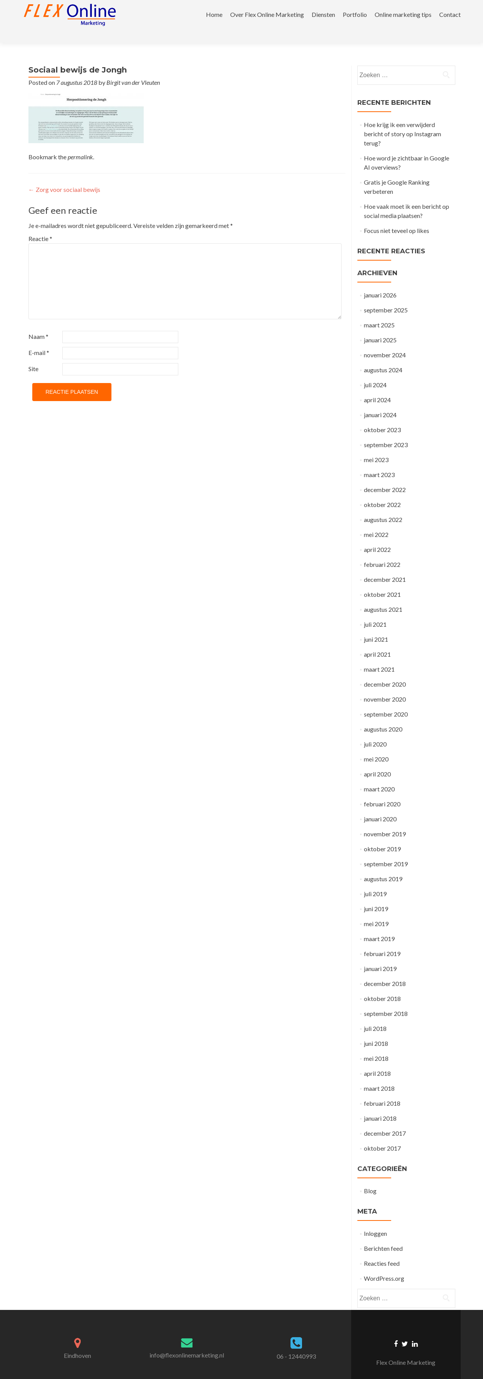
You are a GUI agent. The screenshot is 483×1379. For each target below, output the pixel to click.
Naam (38, 323)
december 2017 (385, 1119)
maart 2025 (379, 311)
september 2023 (386, 431)
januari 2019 (380, 955)
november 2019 (385, 820)
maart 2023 (379, 461)
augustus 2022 (383, 506)
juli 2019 (375, 880)
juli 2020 (375, 730)
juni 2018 (376, 1030)
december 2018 (385, 970)
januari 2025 (380, 326)
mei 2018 (376, 1045)
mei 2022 (376, 521)
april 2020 (377, 760)
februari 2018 (382, 1089)
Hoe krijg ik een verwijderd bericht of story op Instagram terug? (402, 120)
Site (33, 355)
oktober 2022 (382, 491)
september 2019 (386, 850)
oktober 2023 (382, 416)
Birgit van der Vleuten (133, 69)
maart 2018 (379, 1074)
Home (214, 14)
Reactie (40, 225)
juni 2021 (376, 625)
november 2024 (385, 341)
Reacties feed (382, 1249)
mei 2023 (376, 446)
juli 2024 (375, 371)
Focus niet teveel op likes (396, 217)
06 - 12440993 (296, 1342)
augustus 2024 (383, 356)
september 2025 (386, 296)
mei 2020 (376, 745)
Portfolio (355, 14)
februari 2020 (382, 790)
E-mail (38, 339)
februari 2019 (382, 940)
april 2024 (377, 386)
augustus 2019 (383, 865)
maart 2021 (379, 655)
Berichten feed (383, 1235)
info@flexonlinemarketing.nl (186, 1341)
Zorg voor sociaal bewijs (64, 176)
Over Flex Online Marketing (267, 14)
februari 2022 (382, 551)
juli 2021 (375, 610)
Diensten (323, 14)
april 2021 (377, 640)
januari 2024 (380, 401)
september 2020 (386, 700)
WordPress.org (384, 1264)
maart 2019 (379, 925)
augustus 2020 (383, 715)
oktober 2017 (382, 1134)
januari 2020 (380, 805)
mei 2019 (376, 910)
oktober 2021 (382, 581)
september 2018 (386, 1000)
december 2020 (385, 670)
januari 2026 (380, 281)
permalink (80, 143)
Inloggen (375, 1220)
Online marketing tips (403, 14)
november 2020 (385, 685)
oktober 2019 (382, 835)
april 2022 (377, 536)
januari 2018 (380, 1104)
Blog (370, 1177)
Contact (450, 14)
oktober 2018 (382, 985)
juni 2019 (376, 895)
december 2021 (385, 566)
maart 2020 (379, 775)
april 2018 (377, 1060)
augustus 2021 (383, 595)
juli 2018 (375, 1015)
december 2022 (385, 476)
